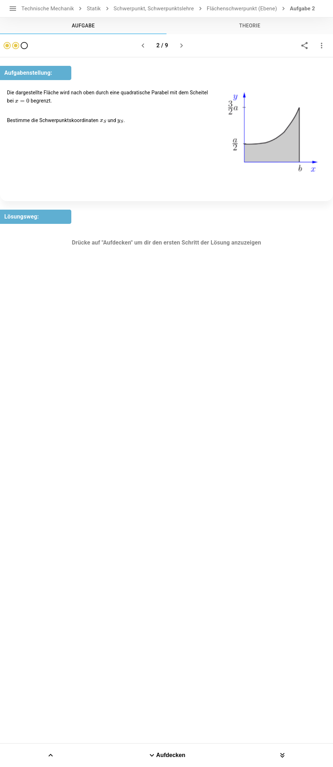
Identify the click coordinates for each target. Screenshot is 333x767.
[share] (304, 45)
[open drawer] (12, 8)
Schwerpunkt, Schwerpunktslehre (154, 8)
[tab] (83, 25)
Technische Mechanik (47, 8)
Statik (94, 8)
